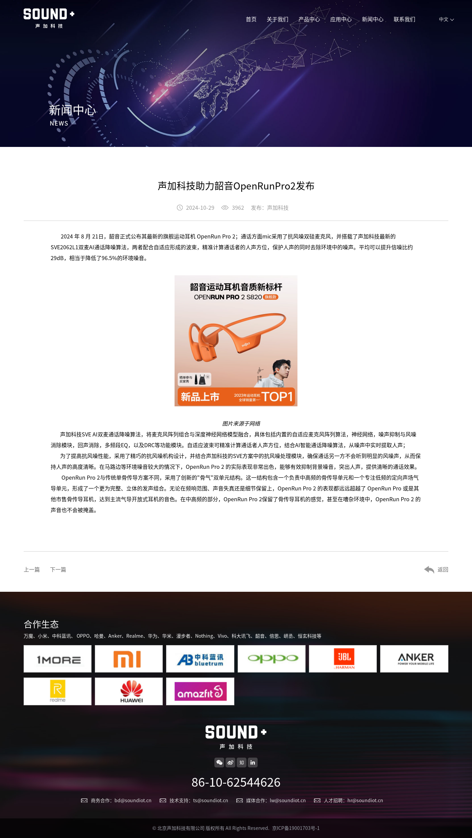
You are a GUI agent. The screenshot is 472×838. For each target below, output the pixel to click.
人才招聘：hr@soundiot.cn (353, 800)
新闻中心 (373, 19)
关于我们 (277, 19)
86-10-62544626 (236, 782)
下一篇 (58, 569)
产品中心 (309, 19)
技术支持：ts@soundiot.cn (198, 800)
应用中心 (341, 19)
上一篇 (32, 569)
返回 (443, 569)
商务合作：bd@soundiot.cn (121, 800)
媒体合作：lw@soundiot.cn (276, 800)
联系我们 (404, 19)
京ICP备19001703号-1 (296, 828)
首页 (251, 19)
